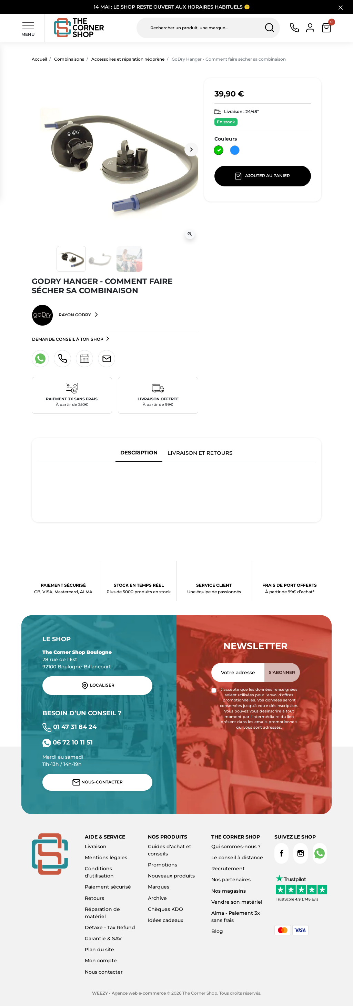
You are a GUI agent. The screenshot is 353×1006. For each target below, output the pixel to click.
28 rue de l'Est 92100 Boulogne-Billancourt (77, 659)
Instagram (300, 853)
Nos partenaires (231, 879)
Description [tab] (139, 452)
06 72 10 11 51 (67, 742)
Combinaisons (69, 59)
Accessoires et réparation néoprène (127, 59)
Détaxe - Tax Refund (110, 927)
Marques (158, 887)
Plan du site (99, 949)
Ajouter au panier (263, 176)
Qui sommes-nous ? (236, 846)
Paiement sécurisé (108, 887)
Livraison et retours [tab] (200, 453)
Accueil (39, 59)
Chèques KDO (165, 909)
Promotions (162, 865)
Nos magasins (228, 891)
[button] (326, 27)
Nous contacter (104, 972)
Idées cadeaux (165, 920)
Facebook (281, 853)
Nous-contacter (97, 782)
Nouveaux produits (171, 876)
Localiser (97, 685)
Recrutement (228, 868)
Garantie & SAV (103, 938)
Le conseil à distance (237, 857)
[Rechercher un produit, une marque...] (208, 28)
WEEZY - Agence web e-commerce (129, 993)
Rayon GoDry (62, 315)
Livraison (96, 846)
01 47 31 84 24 (69, 726)
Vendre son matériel (236, 902)
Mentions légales (106, 857)
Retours (94, 898)
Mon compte (101, 960)
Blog (217, 931)
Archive (157, 898)
